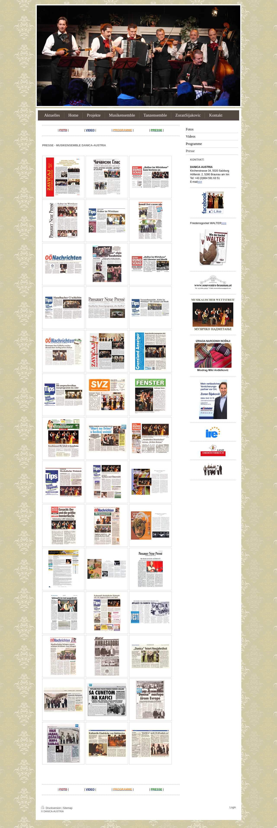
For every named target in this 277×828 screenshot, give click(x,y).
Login (233, 807)
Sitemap (67, 808)
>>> (200, 181)
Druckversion (51, 808)
